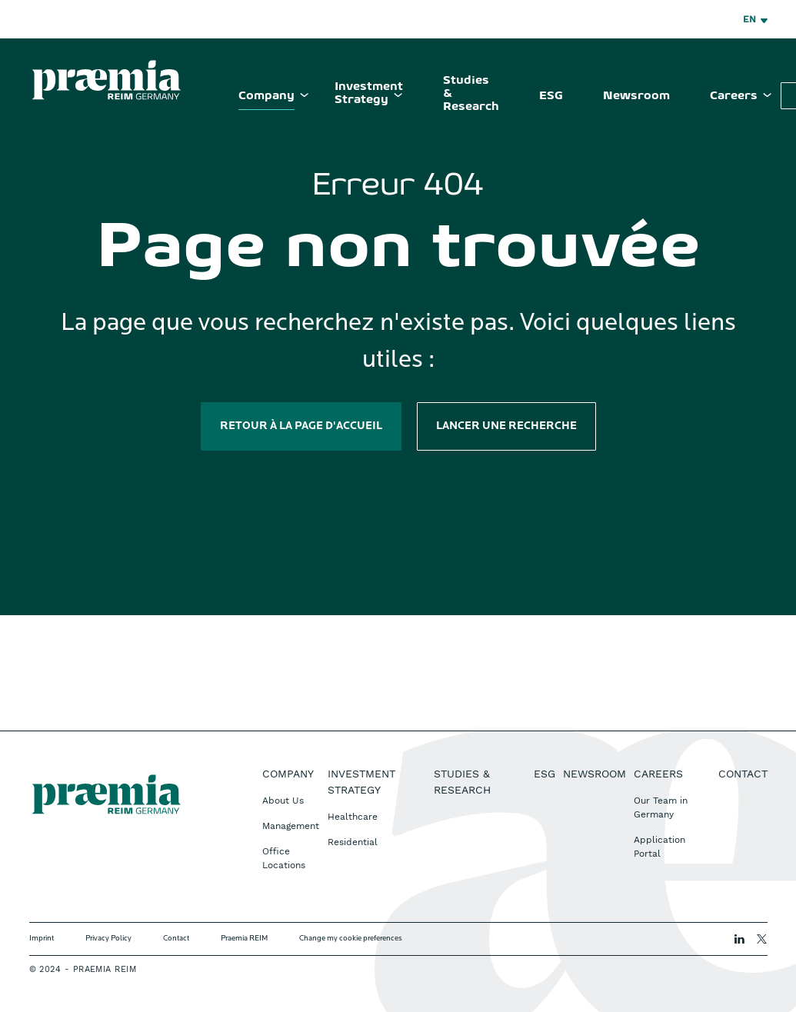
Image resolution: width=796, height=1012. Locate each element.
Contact (743, 773)
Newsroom (636, 96)
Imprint (41, 938)
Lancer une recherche (506, 426)
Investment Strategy (369, 93)
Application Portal (659, 846)
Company (266, 96)
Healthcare (353, 816)
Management (290, 826)
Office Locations (283, 858)
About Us (283, 800)
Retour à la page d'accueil (301, 426)
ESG (551, 96)
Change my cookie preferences (350, 938)
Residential (353, 842)
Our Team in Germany (661, 807)
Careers (734, 96)
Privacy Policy (108, 938)
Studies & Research (471, 94)
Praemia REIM (244, 938)
